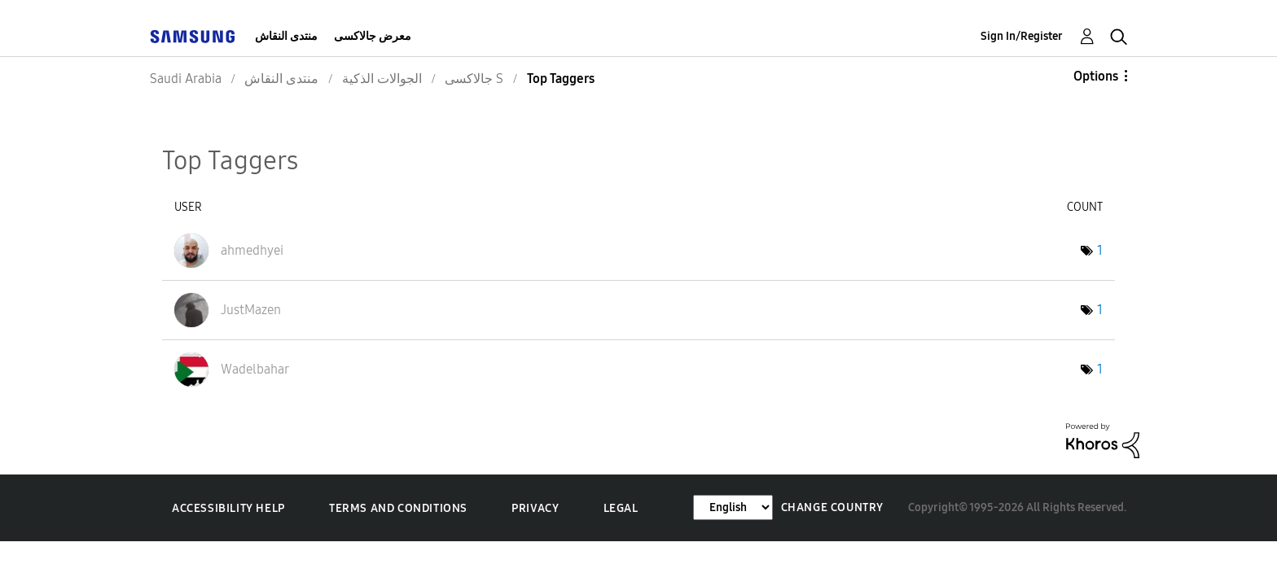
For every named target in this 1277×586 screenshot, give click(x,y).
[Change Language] (733, 507)
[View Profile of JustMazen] (251, 309)
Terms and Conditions (398, 508)
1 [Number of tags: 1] (1100, 250)
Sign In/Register (1022, 36)
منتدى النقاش (286, 36)
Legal (620, 508)
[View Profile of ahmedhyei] (252, 250)
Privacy (535, 508)
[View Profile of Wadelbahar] (255, 369)
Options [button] (1095, 76)
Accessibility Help (228, 508)
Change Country (832, 507)
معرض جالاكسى (372, 36)
